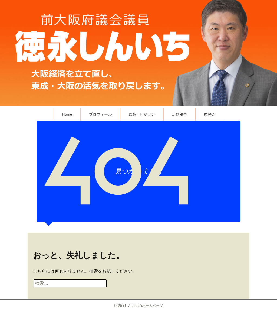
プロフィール (100, 114)
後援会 (209, 114)
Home (67, 114)
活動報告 (179, 114)
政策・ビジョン (141, 114)
